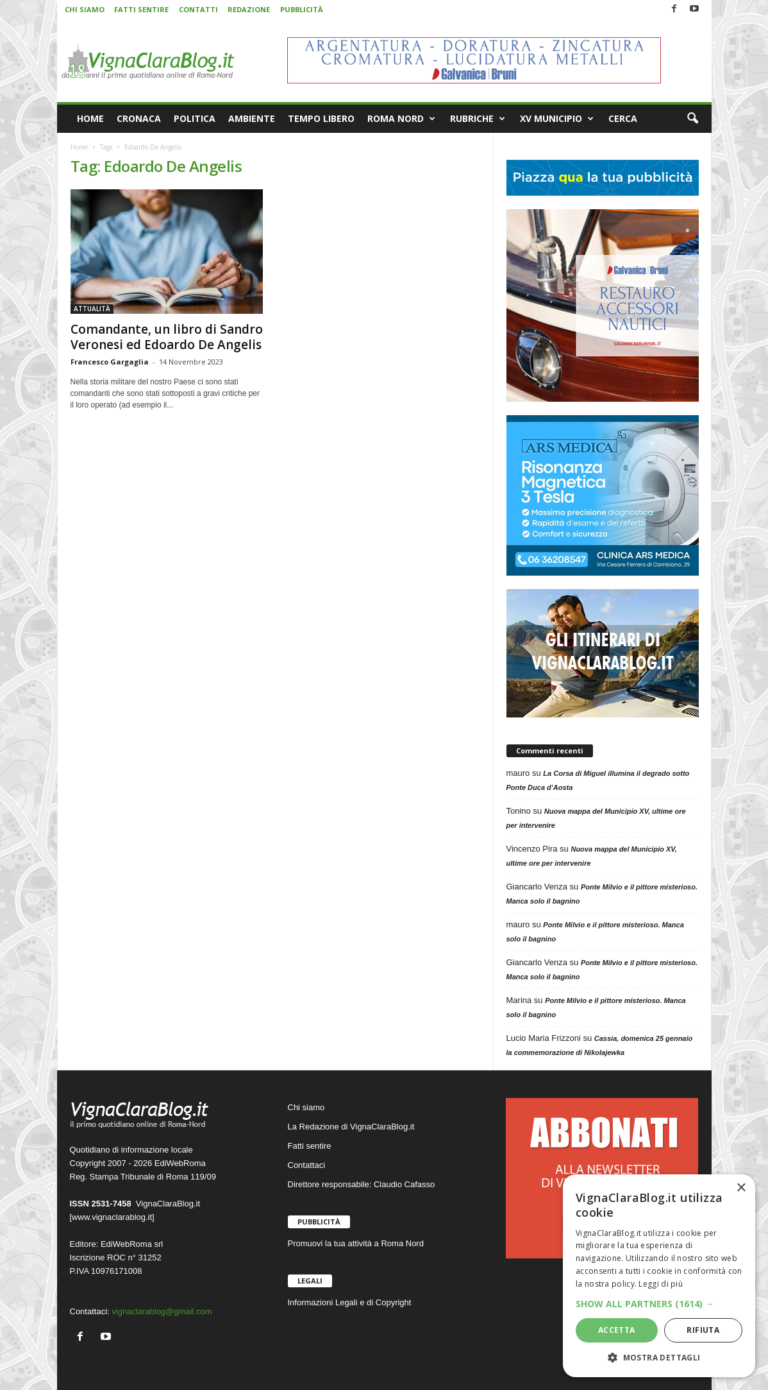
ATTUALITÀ (92, 308)
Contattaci (307, 1165)
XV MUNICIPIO (557, 119)
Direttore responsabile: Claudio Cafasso (361, 1184)
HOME (90, 118)
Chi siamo (306, 1107)
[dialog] (659, 1275)
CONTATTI (198, 9)
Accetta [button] (616, 1330)
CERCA (622, 118)
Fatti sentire (309, 1146)
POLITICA (194, 118)
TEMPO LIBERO (321, 118)
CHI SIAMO (84, 9)
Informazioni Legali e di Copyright (350, 1302)
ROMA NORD (401, 119)
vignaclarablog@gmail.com (162, 1311)
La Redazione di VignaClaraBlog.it (351, 1126)
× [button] (741, 1188)
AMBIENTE (251, 118)
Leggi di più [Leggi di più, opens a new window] (661, 1283)
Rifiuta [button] (703, 1330)
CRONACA (139, 118)
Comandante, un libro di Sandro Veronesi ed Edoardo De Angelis (167, 337)
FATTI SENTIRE (141, 9)
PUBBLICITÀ (301, 9)
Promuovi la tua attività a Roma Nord (356, 1243)
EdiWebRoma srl (132, 1244)
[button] (692, 119)
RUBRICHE (477, 119)
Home (79, 146)
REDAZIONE (249, 9)
